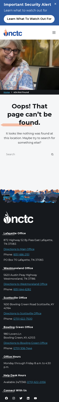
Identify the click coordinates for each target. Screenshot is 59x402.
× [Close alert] (55, 4)
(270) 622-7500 (22, 318)
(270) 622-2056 (36, 382)
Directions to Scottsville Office (22, 313)
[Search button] (52, 154)
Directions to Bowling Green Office (26, 343)
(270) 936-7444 (22, 348)
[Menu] (54, 32)
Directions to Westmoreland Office (25, 284)
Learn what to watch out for (29, 19)
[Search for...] (26, 154)
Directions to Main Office (19, 249)
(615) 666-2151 (21, 254)
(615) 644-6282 (22, 289)
